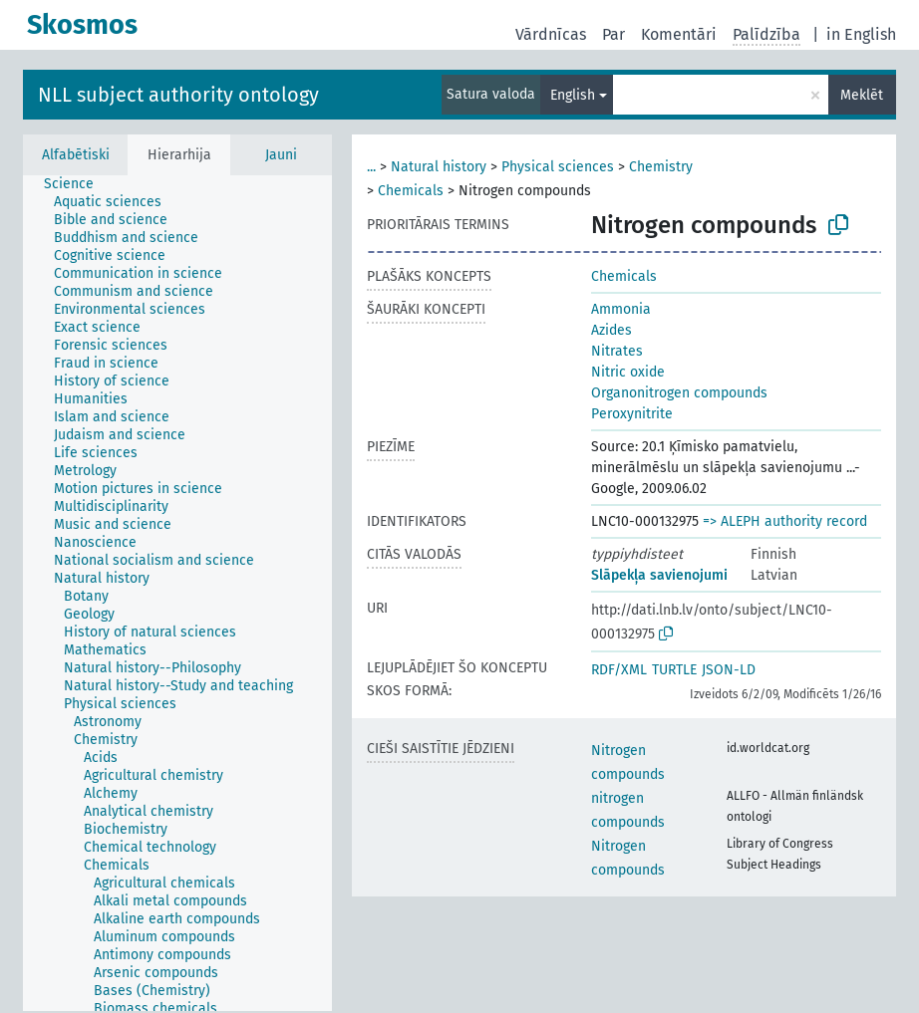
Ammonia (621, 309)
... (371, 166)
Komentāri (679, 34)
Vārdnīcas (550, 34)
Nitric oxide (628, 372)
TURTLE (674, 669)
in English (861, 34)
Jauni (281, 154)
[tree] (177, 593)
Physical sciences (557, 166)
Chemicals (411, 190)
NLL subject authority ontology (178, 95)
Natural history (438, 166)
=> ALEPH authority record (785, 521)
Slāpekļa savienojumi (659, 575)
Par (613, 34)
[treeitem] (77, 184)
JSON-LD (729, 669)
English (572, 95)
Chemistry (661, 166)
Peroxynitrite (632, 413)
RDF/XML (619, 669)
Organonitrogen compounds (679, 392)
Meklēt (861, 95)
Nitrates (617, 351)
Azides (611, 330)
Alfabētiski (76, 154)
